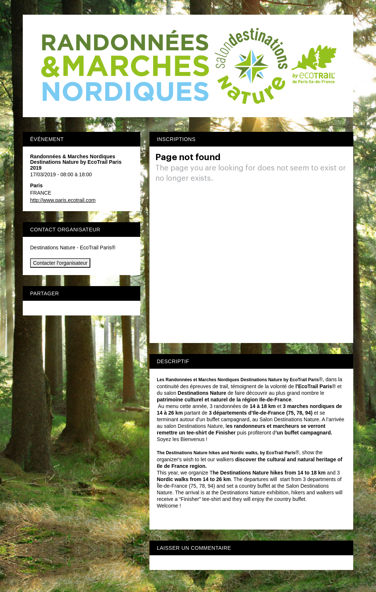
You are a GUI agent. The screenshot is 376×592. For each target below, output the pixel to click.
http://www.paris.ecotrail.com (62, 200)
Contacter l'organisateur (60, 263)
